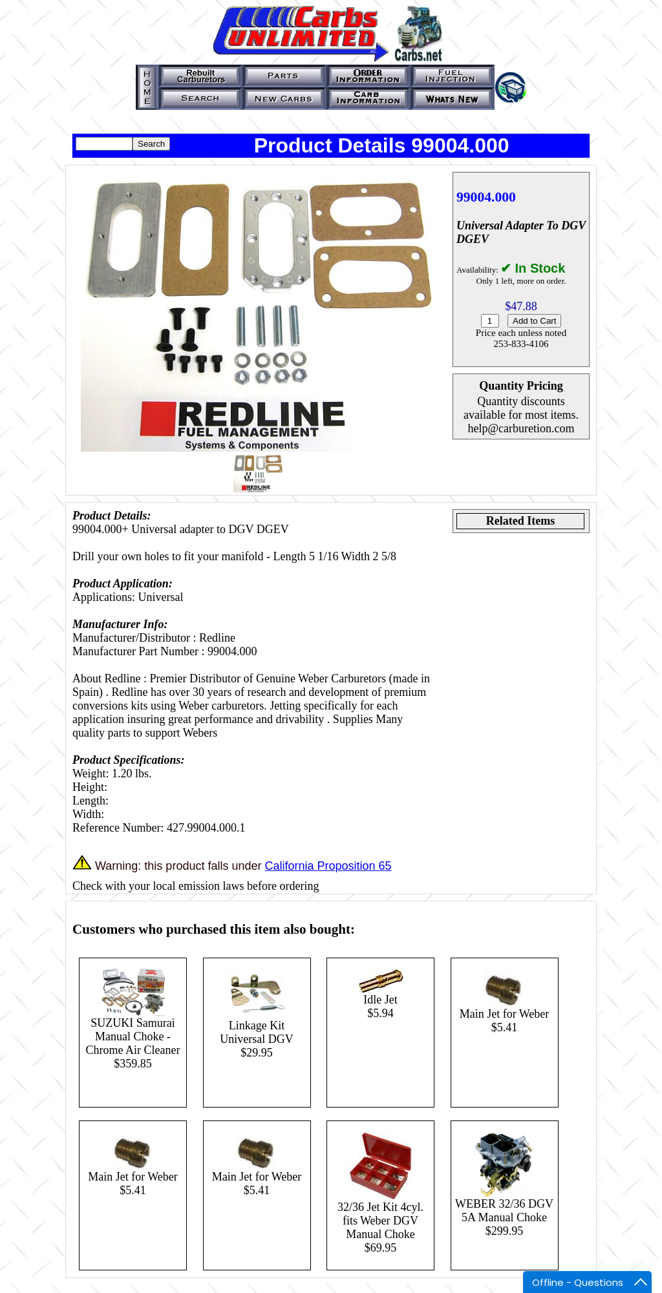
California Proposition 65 (327, 865)
